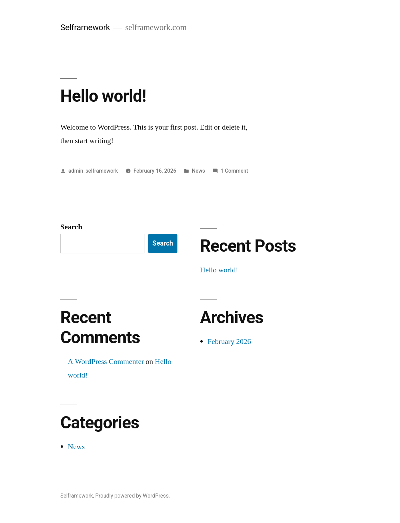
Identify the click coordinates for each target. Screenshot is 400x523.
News (198, 171)
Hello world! (103, 96)
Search (71, 227)
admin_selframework (93, 171)
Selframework (85, 27)
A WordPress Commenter (106, 361)
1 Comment (234, 171)
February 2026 (229, 341)
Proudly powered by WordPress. (132, 495)
